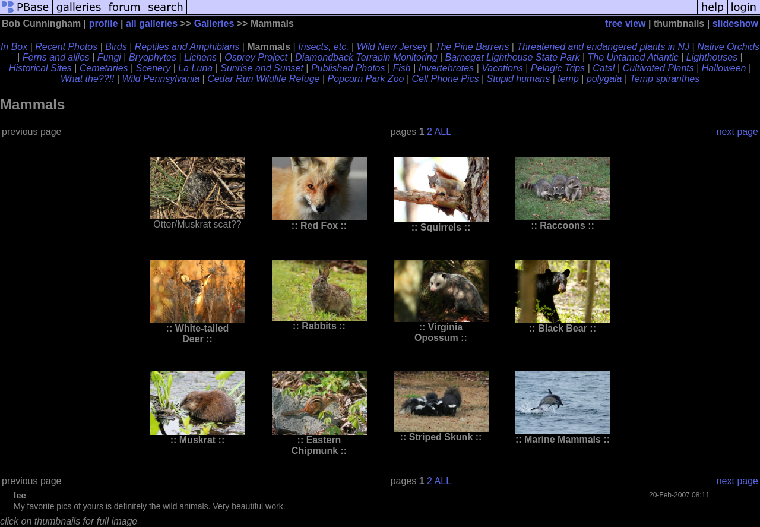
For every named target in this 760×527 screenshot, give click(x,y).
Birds (115, 47)
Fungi (109, 57)
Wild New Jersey (392, 47)
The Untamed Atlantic (633, 57)
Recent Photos (66, 47)
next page (737, 132)
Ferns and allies (56, 57)
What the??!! (88, 79)
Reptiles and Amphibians (187, 47)
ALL (443, 132)
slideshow (735, 23)
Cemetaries (104, 68)
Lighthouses (711, 57)
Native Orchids (728, 47)
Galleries (214, 23)
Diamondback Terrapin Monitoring (366, 57)
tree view (625, 23)
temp (568, 79)
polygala (604, 79)
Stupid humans (518, 79)
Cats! (604, 68)
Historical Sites (40, 68)
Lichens (200, 57)
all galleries (152, 23)
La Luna (195, 68)
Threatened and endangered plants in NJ (603, 47)
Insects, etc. (323, 47)
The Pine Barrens (472, 47)
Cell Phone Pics (445, 79)
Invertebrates (446, 68)
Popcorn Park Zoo (365, 79)
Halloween (724, 68)
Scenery (153, 68)
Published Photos (348, 68)
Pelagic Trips (558, 68)
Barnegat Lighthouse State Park (512, 57)
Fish (402, 68)
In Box (14, 47)
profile (103, 23)
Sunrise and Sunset (261, 68)
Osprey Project (255, 57)
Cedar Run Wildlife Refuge (263, 79)
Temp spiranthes (665, 79)
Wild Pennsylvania (161, 79)
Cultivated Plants (658, 68)
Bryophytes (152, 57)
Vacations (502, 68)
